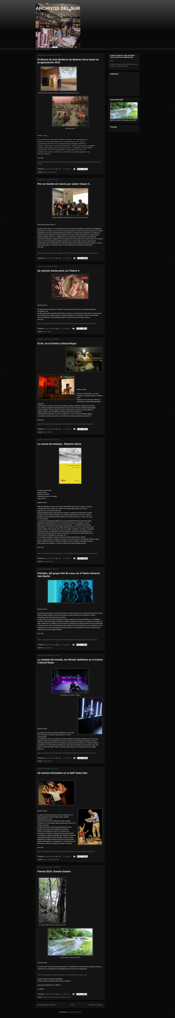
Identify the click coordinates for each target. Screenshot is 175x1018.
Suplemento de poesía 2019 (52, 997)
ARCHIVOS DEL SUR (58, 8)
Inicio (72, 1005)
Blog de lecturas (48, 561)
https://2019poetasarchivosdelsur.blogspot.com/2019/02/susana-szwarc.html (62, 975)
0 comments (67, 169)
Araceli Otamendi (50, 169)
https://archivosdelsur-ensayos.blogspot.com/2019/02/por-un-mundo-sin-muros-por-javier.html (68, 253)
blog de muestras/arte (50, 172)
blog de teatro (47, 331)
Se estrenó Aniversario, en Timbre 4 (58, 270)
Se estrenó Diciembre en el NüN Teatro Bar (62, 773)
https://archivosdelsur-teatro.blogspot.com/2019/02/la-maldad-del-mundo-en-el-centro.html (67, 753)
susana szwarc (66, 997)
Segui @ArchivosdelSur (43, 49)
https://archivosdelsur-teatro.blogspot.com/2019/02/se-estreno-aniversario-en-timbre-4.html (67, 323)
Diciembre (55, 859)
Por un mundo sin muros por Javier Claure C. (64, 184)
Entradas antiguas (96, 1005)
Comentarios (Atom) (74, 1012)
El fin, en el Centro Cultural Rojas (57, 343)
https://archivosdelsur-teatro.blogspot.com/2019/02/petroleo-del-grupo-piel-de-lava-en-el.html (67, 639)
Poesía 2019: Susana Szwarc (54, 871)
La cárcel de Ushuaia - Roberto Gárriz (59, 444)
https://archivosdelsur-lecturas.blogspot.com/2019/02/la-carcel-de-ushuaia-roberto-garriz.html (67, 553)
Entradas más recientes (47, 1005)
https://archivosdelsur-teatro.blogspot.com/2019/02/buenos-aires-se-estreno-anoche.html (66, 851)
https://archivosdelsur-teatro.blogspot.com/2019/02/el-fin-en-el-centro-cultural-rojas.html (66, 424)
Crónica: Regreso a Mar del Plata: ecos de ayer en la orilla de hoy (123, 65)
